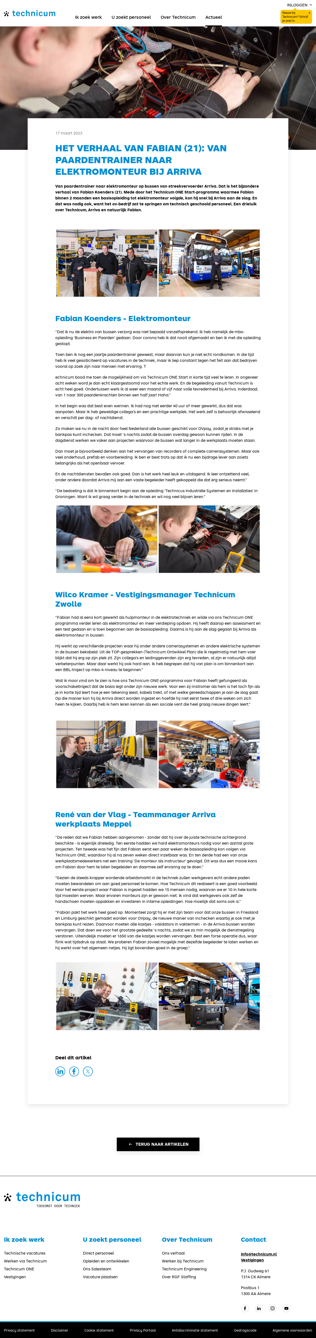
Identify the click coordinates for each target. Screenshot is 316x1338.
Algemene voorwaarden (292, 1330)
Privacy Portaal (143, 1330)
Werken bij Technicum (183, 1261)
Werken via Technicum (25, 1261)
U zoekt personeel (131, 17)
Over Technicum (178, 17)
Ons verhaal (173, 1253)
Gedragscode (245, 1330)
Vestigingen (15, 1276)
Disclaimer (59, 1330)
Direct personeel (98, 1253)
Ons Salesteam (97, 1268)
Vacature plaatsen (100, 1276)
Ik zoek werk (88, 17)
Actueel (213, 17)
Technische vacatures (24, 1253)
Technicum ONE (19, 1268)
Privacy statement (19, 1330)
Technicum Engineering (184, 1268)
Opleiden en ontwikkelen (106, 1261)
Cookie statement (99, 1330)
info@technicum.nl (259, 1254)
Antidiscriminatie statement (195, 1330)
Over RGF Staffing (179, 1276)
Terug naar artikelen (158, 1144)
